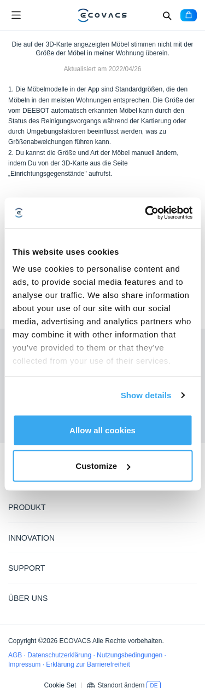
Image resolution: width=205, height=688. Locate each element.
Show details (146, 395)
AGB (16, 655)
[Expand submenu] (188, 506)
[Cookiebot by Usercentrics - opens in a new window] (145, 213)
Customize (102, 466)
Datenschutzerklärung (60, 655)
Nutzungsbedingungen (130, 655)
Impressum (25, 664)
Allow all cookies (102, 429)
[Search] (166, 15)
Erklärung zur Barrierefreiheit (88, 664)
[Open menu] (16, 15)
